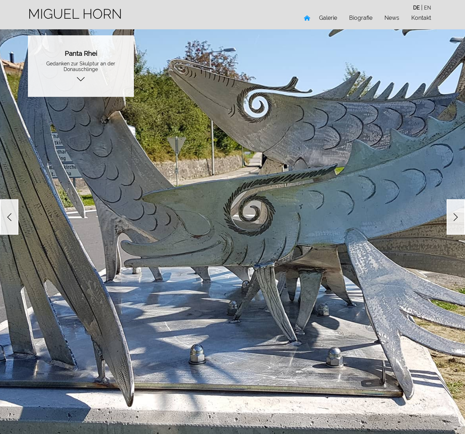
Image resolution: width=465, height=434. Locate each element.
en (427, 8)
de (416, 8)
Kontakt (421, 17)
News (391, 17)
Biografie (360, 17)
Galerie (328, 17)
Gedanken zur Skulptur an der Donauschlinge (81, 66)
